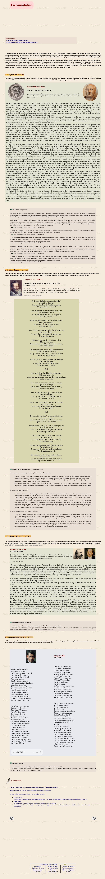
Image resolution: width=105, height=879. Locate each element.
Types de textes (53, 866)
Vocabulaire (37, 866)
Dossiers (38, 872)
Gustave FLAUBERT (18, 549)
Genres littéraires (68, 866)
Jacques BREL (59, 656)
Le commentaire (53, 868)
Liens (68, 872)
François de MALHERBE (33, 280)
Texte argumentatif (68, 868)
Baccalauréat (16, 781)
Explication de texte (38, 868)
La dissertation (37, 870)
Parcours (53, 870)
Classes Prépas (53, 872)
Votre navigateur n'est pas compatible (27, 752)
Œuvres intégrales (68, 870)
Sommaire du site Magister (48, 864)
